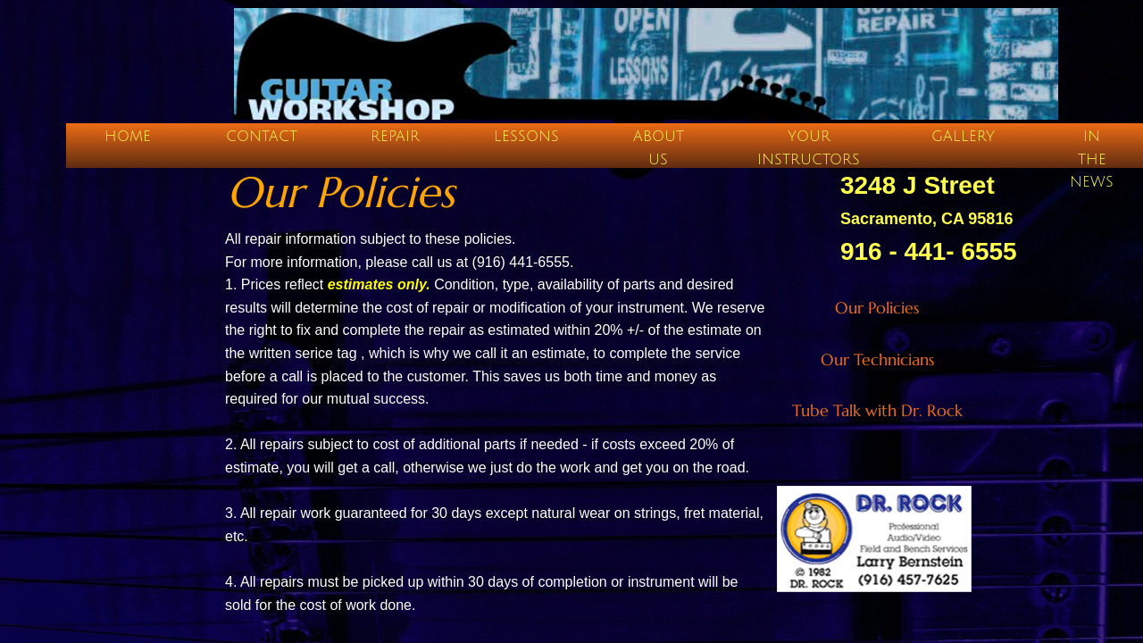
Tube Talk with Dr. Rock (877, 410)
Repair (395, 137)
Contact (261, 137)
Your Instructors (808, 148)
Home (127, 137)
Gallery (963, 137)
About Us (658, 148)
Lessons (526, 137)
